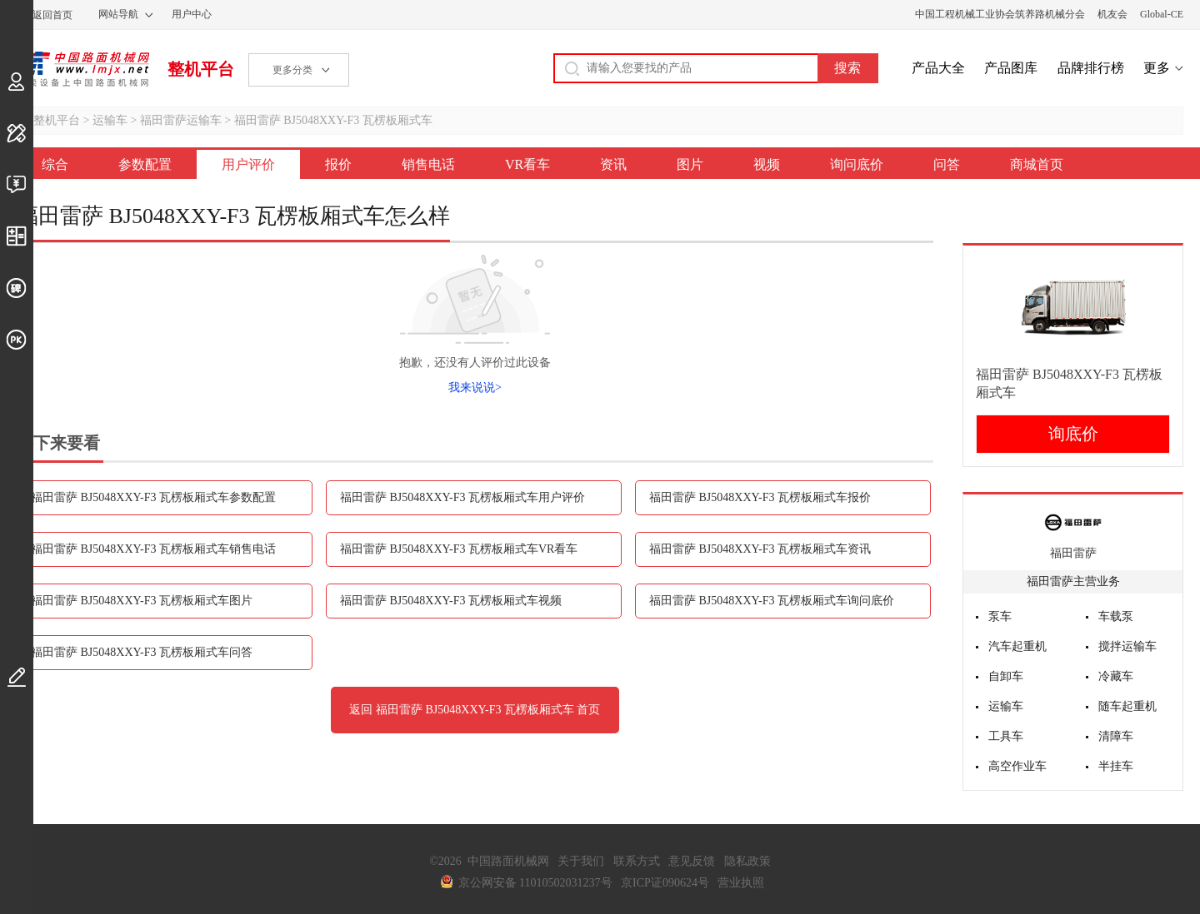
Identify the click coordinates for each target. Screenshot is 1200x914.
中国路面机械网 (83, 69)
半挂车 (1115, 766)
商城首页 (1036, 164)
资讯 (613, 164)
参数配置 (145, 164)
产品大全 (938, 68)
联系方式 (636, 861)
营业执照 (741, 883)
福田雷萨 (1073, 553)
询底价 (1073, 434)
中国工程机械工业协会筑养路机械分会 (1000, 14)
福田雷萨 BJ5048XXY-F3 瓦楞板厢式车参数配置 (153, 497)
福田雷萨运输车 (181, 120)
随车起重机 (1127, 706)
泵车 (1000, 616)
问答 (946, 164)
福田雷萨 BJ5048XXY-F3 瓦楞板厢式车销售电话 (153, 549)
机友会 (1113, 14)
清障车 (1115, 736)
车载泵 (1115, 616)
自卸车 (1005, 676)
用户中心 (192, 14)
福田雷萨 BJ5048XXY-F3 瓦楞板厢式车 (333, 120)
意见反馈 (691, 861)
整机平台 (201, 69)
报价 (338, 164)
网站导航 (118, 14)
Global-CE (1161, 14)
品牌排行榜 (1091, 68)
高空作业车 (1017, 766)
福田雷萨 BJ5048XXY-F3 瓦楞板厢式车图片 (141, 600)
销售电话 (428, 164)
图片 (690, 164)
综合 (55, 164)
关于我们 (581, 861)
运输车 (110, 120)
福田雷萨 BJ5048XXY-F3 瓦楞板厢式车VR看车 (459, 549)
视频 (766, 164)
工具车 (1005, 736)
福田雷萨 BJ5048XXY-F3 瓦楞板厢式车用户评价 (462, 497)
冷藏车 (1115, 676)
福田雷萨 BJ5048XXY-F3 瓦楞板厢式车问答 (141, 652)
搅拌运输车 (1127, 646)
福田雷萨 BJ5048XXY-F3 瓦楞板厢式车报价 (760, 497)
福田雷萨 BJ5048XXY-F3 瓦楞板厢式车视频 (451, 600)
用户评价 (248, 164)
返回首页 (52, 15)
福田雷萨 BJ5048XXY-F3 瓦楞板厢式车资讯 (760, 549)
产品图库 (1011, 68)
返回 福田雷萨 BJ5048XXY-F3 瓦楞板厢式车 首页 (474, 709)
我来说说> (475, 387)
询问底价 (856, 164)
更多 (1156, 68)
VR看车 (527, 164)
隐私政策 (747, 861)
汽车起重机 (1017, 646)
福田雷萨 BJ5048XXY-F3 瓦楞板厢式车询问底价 (771, 600)
